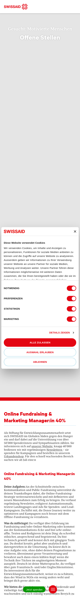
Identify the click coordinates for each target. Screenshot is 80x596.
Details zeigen (59, 332)
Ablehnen (40, 362)
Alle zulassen (40, 342)
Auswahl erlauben (40, 352)
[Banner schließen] (75, 231)
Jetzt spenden (34, 589)
